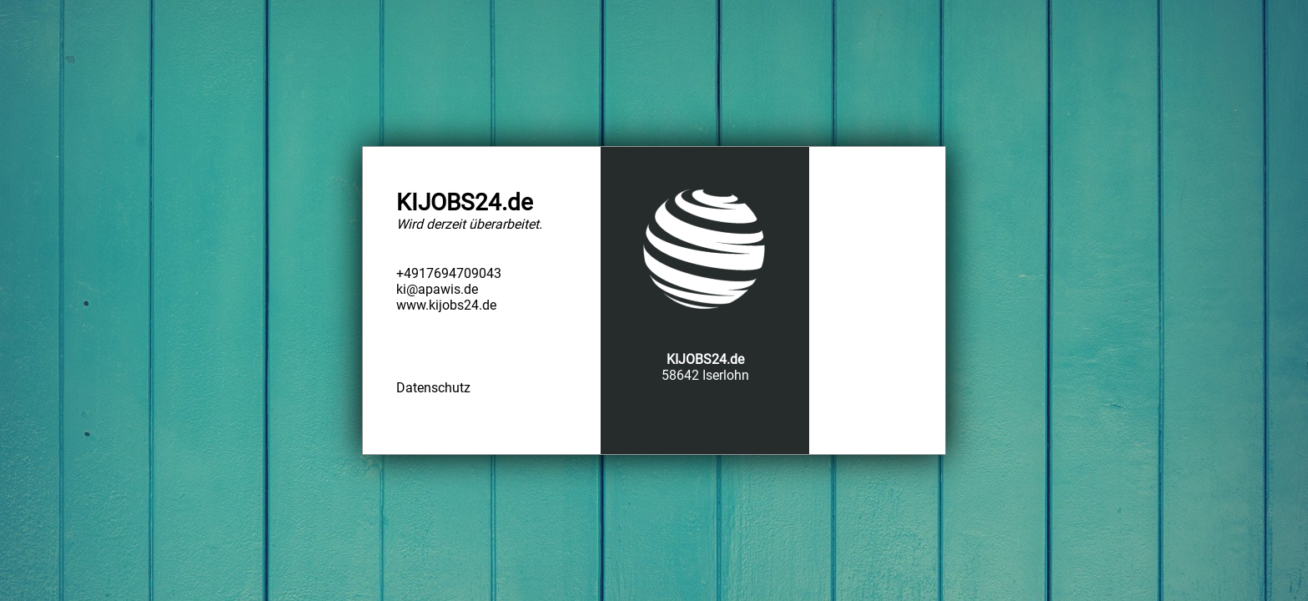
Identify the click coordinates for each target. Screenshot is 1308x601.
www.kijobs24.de (446, 305)
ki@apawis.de (437, 289)
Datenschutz (433, 388)
